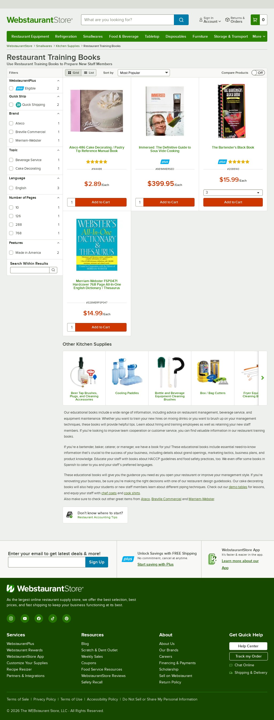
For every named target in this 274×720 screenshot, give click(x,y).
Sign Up (96, 562)
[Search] (53, 270)
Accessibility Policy (102, 699)
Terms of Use (71, 699)
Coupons (88, 663)
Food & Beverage (124, 36)
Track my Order (248, 656)
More (259, 36)
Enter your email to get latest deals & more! (54, 553)
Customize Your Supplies (27, 663)
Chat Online (241, 665)
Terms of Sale (18, 699)
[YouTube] (25, 618)
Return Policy (170, 682)
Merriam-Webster (201, 499)
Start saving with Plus (156, 564)
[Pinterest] (66, 618)
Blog (85, 644)
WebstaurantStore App (25, 657)
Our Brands (168, 650)
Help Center (248, 646)
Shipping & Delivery (248, 673)
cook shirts (132, 493)
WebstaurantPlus (20, 644)
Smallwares (93, 36)
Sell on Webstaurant (175, 676)
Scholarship (168, 669)
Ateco (145, 499)
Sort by (108, 73)
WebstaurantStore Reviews (103, 676)
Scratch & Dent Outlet (99, 650)
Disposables (176, 36)
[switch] (258, 72)
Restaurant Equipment (30, 36)
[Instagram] (11, 618)
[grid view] (73, 72)
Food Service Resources (101, 669)
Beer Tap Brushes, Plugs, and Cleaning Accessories (84, 396)
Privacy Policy (44, 699)
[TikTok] (52, 618)
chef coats (109, 493)
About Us (167, 644)
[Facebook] (39, 618)
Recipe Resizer (19, 669)
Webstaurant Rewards (25, 650)
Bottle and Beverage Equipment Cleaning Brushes (170, 396)
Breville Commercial (166, 499)
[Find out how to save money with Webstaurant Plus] (165, 161)
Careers (165, 657)
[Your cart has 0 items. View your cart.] (259, 19)
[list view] (88, 72)
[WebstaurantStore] (73, 588)
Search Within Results (29, 263)
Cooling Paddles (127, 393)
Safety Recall (91, 682)
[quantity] (71, 202)
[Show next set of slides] (262, 378)
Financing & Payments (177, 663)
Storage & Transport (231, 36)
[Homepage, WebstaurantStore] (40, 20)
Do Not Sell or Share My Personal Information (160, 699)
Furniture (200, 36)
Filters (13, 73)
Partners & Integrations (26, 676)
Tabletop (152, 36)
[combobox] (127, 19)
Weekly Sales (92, 657)
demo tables (238, 487)
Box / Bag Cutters (213, 393)
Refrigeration (66, 36)
